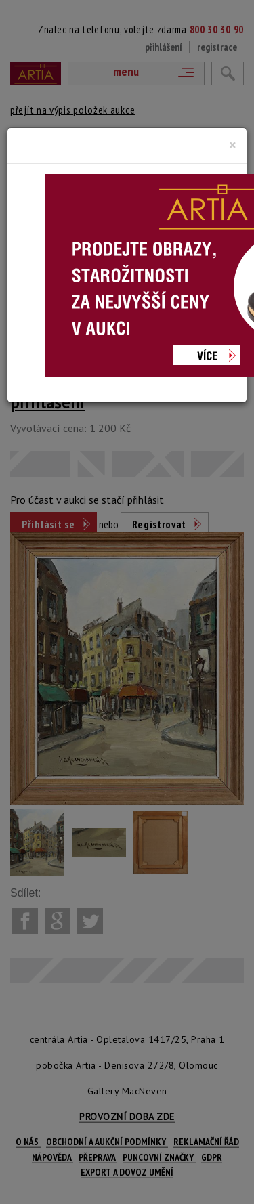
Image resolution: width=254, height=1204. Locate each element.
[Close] (232, 145)
